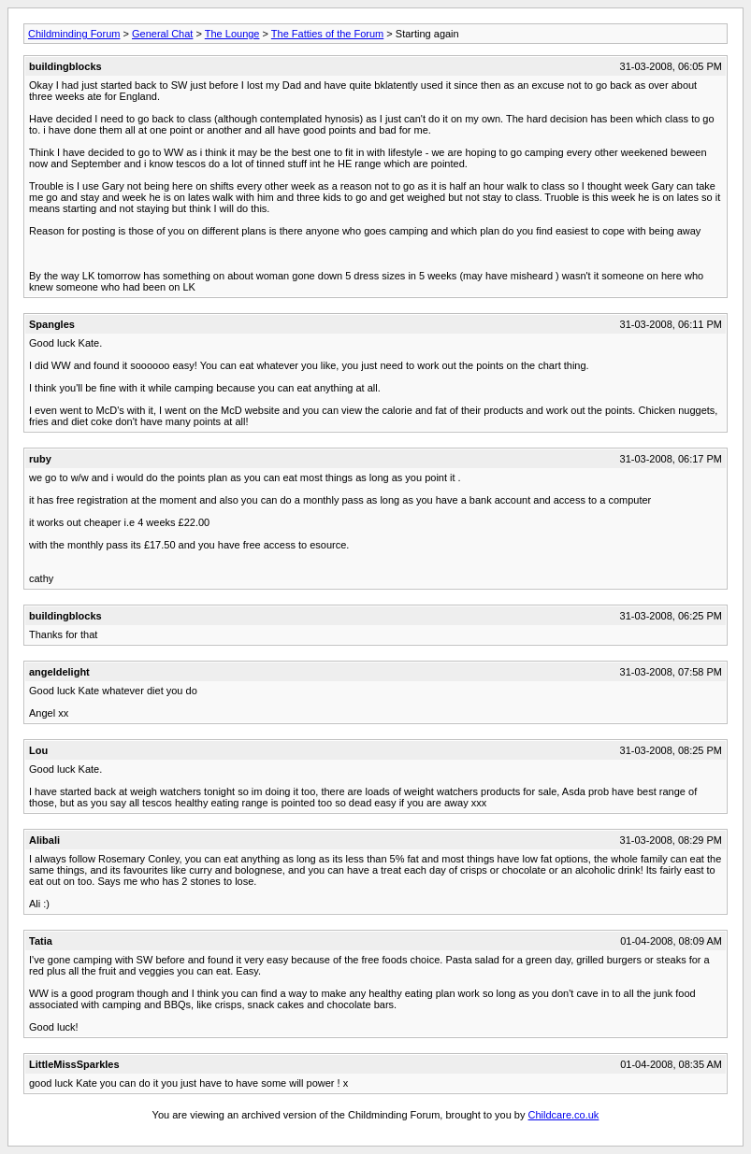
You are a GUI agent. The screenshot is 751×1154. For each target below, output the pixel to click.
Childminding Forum (74, 33)
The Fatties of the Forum (327, 33)
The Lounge (232, 33)
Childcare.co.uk (563, 1114)
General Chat (162, 33)
